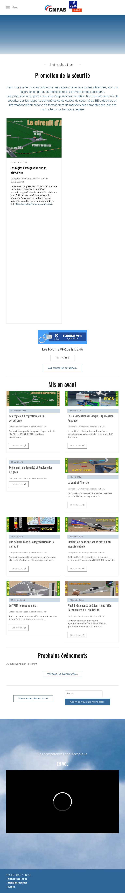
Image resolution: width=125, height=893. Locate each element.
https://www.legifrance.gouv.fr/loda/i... (34, 204)
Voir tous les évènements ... (62, 673)
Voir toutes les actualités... (62, 367)
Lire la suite (63, 358)
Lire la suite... (19, 445)
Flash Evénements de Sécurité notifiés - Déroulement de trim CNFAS (90, 607)
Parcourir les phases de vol (33, 698)
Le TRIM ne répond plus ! (23, 605)
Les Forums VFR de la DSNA (62, 349)
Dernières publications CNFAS (34, 178)
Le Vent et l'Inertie (78, 482)
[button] (12, 7)
